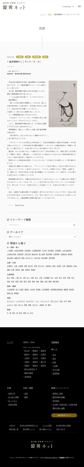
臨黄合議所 (28, 373)
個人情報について (45, 429)
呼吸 (61, 301)
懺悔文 (26, 289)
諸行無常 (56, 281)
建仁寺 (43, 362)
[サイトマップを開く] (79, 6)
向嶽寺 (27, 365)
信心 (36, 278)
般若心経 (10, 293)
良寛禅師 (56, 254)
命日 (60, 278)
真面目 (42, 305)
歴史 (54, 358)
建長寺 (27, 354)
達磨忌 (27, 270)
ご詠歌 (55, 366)
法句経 (32, 289)
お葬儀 (20, 266)
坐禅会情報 (12, 404)
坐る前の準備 (13, 397)
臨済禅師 (49, 254)
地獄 (68, 278)
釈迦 (22, 258)
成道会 (59, 266)
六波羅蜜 (46, 278)
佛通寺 (35, 365)
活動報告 (55, 342)
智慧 (29, 281)
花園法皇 (64, 254)
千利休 (44, 250)
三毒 (24, 278)
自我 (45, 281)
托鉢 (63, 266)
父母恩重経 (45, 289)
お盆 (15, 266)
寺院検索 (27, 376)
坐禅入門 (11, 393)
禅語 (26, 397)
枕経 (75, 266)
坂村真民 (51, 250)
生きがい (35, 305)
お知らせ (12, 425)
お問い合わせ (60, 429)
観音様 (70, 254)
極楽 (33, 281)
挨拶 (25, 281)
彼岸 (54, 266)
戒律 (21, 281)
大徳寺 (27, 358)
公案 (40, 278)
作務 (32, 278)
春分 (20, 313)
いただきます (20, 301)
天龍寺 (27, 362)
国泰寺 (43, 365)
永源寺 (43, 358)
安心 (72, 278)
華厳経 (16, 293)
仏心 (28, 278)
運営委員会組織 (58, 397)
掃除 (25, 305)
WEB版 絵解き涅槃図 (63, 425)
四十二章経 (19, 289)
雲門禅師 (52, 258)
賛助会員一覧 (13, 429)
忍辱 (12, 281)
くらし (37, 301)
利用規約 (56, 401)
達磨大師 (17, 258)
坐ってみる (12, 401)
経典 (54, 362)
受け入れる (54, 301)
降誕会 (33, 270)
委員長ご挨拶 (57, 393)
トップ (42, 14)
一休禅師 (10, 250)
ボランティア (45, 301)
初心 (52, 278)
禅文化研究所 (30, 369)
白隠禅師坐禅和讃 (56, 289)
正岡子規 (27, 254)
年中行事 (56, 369)
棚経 (8, 270)
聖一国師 (42, 254)
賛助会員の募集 (58, 408)
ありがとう (11, 301)
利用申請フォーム (29, 429)
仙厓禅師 (27, 250)
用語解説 (56, 373)
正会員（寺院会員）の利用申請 (64, 404)
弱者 (69, 301)
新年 (13, 313)
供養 (25, 266)
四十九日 (41, 266)
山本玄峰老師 (66, 250)
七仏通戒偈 (11, 289)
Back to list (19, 205)
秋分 (31, 313)
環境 (29, 305)
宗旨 (54, 354)
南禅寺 (43, 350)
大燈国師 (58, 250)
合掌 (56, 278)
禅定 (37, 281)
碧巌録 (66, 289)
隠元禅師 (45, 258)
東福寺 (35, 354)
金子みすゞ (29, 258)
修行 (8, 278)
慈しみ (20, 305)
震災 (49, 305)
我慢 (16, 281)
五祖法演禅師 (18, 250)
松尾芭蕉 (20, 254)
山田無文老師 (11, 254)
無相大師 (35, 254)
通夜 (22, 270)
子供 (65, 301)
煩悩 (12, 278)
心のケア (10, 305)
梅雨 (24, 313)
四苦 (64, 278)
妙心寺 (27, 350)
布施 (8, 281)
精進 (41, 281)
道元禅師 (10, 258)
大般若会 (48, 266)
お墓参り (10, 266)
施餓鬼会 (69, 266)
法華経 (38, 289)
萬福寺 (35, 350)
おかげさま (30, 301)
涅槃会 (17, 270)
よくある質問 (47, 425)
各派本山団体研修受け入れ (29, 425)
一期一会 (18, 278)
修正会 (30, 266)
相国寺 (35, 362)
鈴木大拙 (37, 258)
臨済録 (71, 289)
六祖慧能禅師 (36, 250)
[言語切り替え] (66, 6)
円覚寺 (43, 354)
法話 (49, 14)
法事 (12, 270)
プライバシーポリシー (51, 457)
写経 (35, 266)
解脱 (50, 281)
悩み (15, 305)
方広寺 (35, 358)
